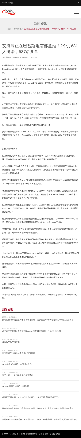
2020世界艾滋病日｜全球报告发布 (17, 364)
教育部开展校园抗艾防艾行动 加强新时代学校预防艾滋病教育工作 (30, 397)
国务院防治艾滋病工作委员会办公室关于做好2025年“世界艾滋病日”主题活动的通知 (37, 320)
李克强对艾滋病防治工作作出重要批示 (18, 353)
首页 (9, 29)
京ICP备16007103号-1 (29, 434)
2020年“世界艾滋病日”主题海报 (15, 386)
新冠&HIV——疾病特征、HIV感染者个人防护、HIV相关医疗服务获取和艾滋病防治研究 (39, 419)
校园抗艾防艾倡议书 (11, 342)
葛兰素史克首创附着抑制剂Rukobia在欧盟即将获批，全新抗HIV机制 (31, 331)
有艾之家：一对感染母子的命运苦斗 (17, 375)
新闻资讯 (18, 29)
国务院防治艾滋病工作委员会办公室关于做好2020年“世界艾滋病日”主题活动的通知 (37, 408)
